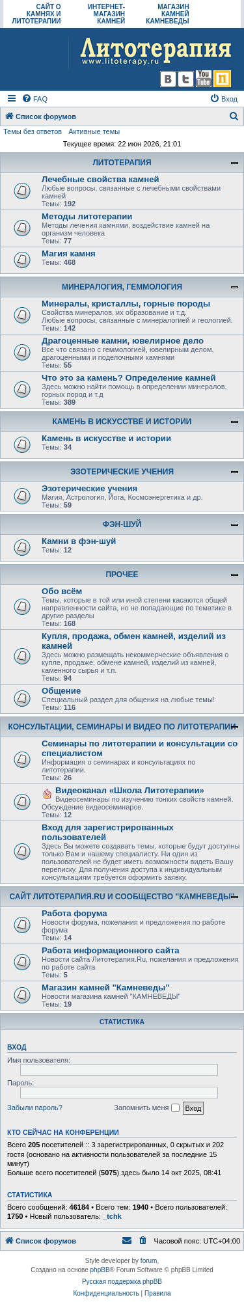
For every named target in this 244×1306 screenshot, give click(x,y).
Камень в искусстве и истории (106, 438)
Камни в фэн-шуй (79, 541)
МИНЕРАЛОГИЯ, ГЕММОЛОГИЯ (122, 287)
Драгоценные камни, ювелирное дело (123, 341)
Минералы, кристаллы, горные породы (126, 303)
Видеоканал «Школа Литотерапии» (129, 790)
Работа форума (74, 913)
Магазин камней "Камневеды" (106, 987)
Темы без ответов (32, 131)
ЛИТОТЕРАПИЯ (121, 162)
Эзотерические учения (89, 488)
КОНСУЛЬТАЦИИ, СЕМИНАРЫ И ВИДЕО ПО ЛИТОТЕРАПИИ (122, 726)
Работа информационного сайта (111, 950)
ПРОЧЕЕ (121, 574)
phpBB (100, 1269)
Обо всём (62, 591)
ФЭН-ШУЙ (122, 524)
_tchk (112, 1216)
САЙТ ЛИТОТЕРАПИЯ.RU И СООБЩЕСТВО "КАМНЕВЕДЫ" (122, 896)
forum (149, 1260)
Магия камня (69, 253)
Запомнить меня (146, 1108)
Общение (61, 691)
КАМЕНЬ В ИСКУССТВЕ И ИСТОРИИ (122, 421)
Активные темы (94, 131)
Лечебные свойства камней (100, 179)
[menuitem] (34, 99)
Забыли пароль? (34, 1107)
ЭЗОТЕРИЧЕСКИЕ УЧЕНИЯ (122, 471)
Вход (16, 1047)
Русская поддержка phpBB (122, 1281)
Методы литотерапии (87, 216)
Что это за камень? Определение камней (129, 378)
